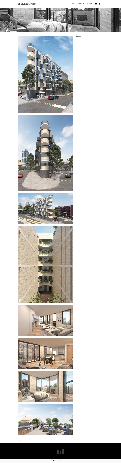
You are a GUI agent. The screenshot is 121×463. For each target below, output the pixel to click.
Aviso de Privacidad (66, 461)
